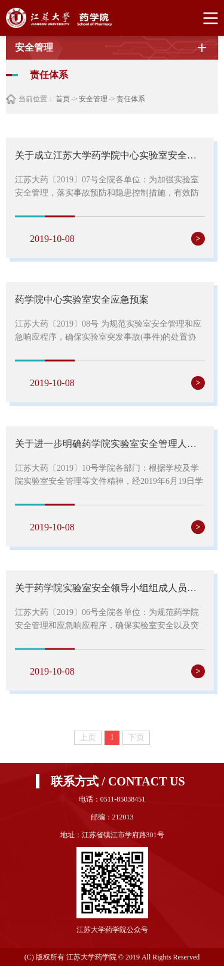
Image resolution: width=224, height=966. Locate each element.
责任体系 (130, 99)
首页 (63, 99)
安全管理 (93, 99)
